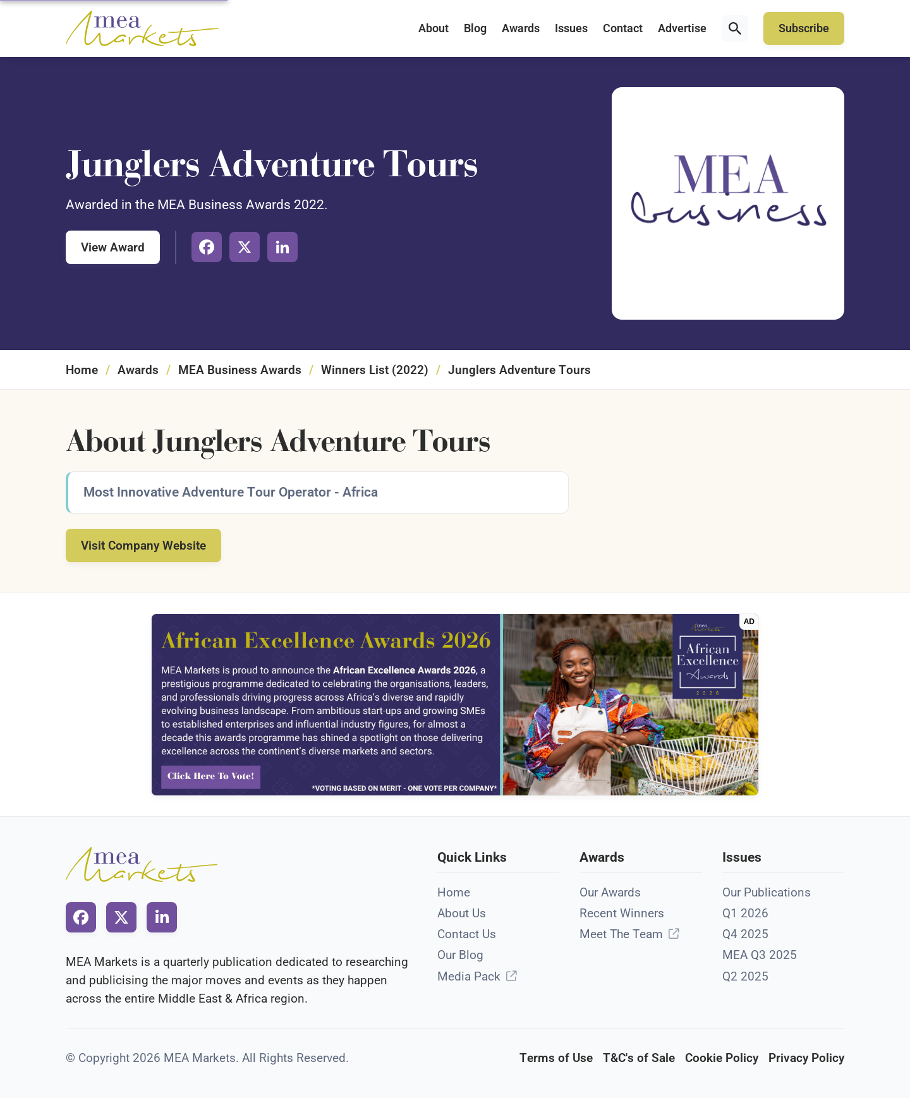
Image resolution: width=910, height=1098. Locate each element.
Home (82, 370)
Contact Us (466, 934)
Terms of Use (556, 1058)
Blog (475, 28)
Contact (623, 28)
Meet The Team (621, 934)
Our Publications (766, 892)
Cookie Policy (721, 1058)
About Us (461, 913)
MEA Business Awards (239, 370)
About (433, 28)
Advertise (682, 28)
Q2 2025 (745, 976)
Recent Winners (621, 913)
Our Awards (610, 892)
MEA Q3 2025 (759, 955)
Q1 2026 (745, 913)
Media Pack (468, 976)
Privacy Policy (806, 1058)
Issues (571, 28)
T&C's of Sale (639, 1058)
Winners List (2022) (374, 370)
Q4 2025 (745, 934)
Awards (521, 28)
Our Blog (460, 955)
